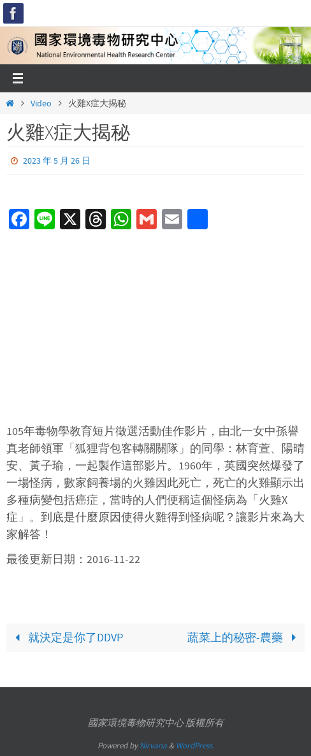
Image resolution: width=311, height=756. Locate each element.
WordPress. (195, 745)
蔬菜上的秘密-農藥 (244, 637)
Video (41, 103)
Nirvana (153, 745)
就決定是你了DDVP (66, 637)
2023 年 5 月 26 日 (56, 160)
